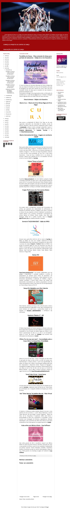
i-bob (38, 507)
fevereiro (8, 114)
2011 (6, 135)
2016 (6, 124)
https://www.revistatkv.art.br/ (26, 272)
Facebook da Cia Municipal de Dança (62, 106)
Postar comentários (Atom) (28, 499)
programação (23, 127)
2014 (6, 129)
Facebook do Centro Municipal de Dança (62, 103)
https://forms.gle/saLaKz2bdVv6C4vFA (40, 371)
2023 (6, 62)
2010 (6, 137)
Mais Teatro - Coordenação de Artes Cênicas (61, 109)
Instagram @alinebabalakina (34, 310)
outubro (8, 97)
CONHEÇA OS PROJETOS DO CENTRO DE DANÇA (16, 44)
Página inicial (36, 496)
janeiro (7, 116)
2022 (6, 64)
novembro (8, 95)
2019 (6, 118)
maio (7, 107)
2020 (6, 68)
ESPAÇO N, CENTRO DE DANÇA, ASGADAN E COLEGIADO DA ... (10, 91)
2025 (6, 57)
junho (7, 105)
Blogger (47, 507)
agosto (7, 101)
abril (7, 110)
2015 (6, 127)
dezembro (8, 70)
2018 (6, 120)
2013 (6, 131)
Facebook (39, 130)
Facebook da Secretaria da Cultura (61, 96)
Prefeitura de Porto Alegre (62, 100)
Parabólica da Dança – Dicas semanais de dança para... (10, 73)
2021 (6, 66)
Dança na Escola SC (29, 179)
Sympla (49, 422)
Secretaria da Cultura (61, 93)
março (7, 112)
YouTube (45, 130)
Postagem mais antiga (47, 496)
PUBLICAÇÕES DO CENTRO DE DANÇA (13, 49)
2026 (6, 55)
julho (7, 103)
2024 (6, 59)
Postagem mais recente (24, 496)
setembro (8, 99)
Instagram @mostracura (25, 130)
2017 (6, 122)
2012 (6, 133)
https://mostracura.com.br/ (27, 131)
